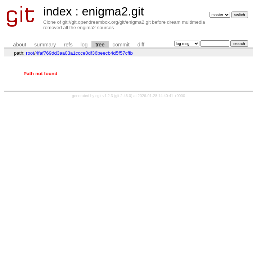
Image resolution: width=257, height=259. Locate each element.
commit (121, 44)
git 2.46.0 (123, 96)
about (19, 44)
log (84, 44)
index (57, 11)
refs (68, 44)
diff (140, 44)
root (30, 53)
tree (99, 44)
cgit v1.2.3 (104, 96)
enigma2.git (113, 11)
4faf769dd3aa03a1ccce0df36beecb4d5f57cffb (84, 53)
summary (45, 44)
